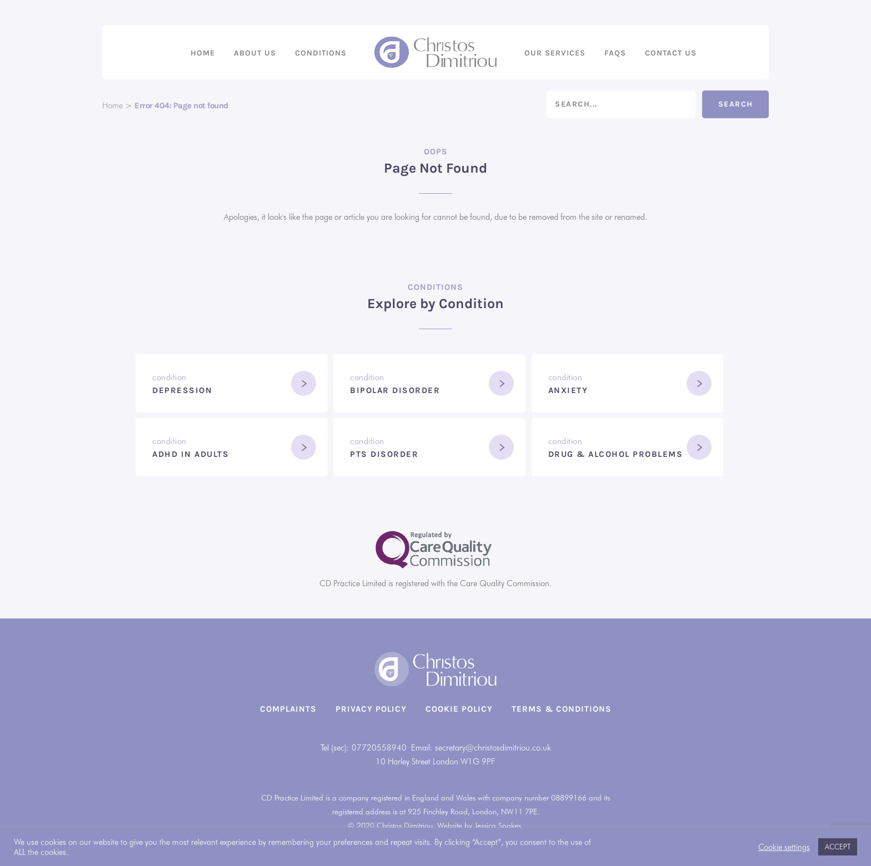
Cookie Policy (459, 709)
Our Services (554, 53)
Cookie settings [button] (784, 847)
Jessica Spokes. (498, 825)
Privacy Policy (371, 709)
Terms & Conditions (562, 709)
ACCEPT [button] (837, 846)
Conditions (321, 53)
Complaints (288, 709)
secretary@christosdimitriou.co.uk (493, 748)
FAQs (615, 53)
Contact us (671, 53)
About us (255, 53)
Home (203, 53)
